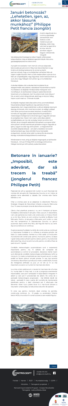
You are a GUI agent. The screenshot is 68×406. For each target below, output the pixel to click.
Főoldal (15, 381)
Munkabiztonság (42, 381)
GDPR (53, 381)
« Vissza (53, 366)
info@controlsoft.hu (39, 5)
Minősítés (24, 384)
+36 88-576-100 (37, 3)
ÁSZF (31, 381)
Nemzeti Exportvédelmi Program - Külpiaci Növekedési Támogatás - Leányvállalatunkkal (34, 389)
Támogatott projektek (39, 384)
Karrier (23, 381)
